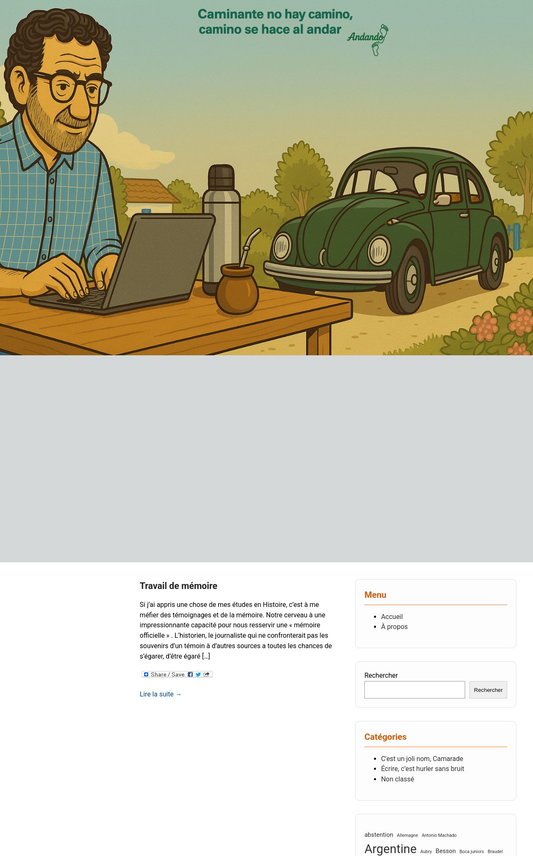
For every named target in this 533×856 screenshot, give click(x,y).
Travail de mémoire (178, 586)
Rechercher (381, 675)
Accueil (392, 617)
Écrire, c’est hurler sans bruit (422, 769)
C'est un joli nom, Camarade (422, 759)
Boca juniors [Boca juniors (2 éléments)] (472, 851)
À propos (394, 627)
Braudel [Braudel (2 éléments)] (495, 851)
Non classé (397, 779)
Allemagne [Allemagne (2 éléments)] (407, 835)
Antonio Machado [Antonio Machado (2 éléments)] (439, 835)
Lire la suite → (161, 694)
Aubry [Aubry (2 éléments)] (426, 851)
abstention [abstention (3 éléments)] (378, 835)
